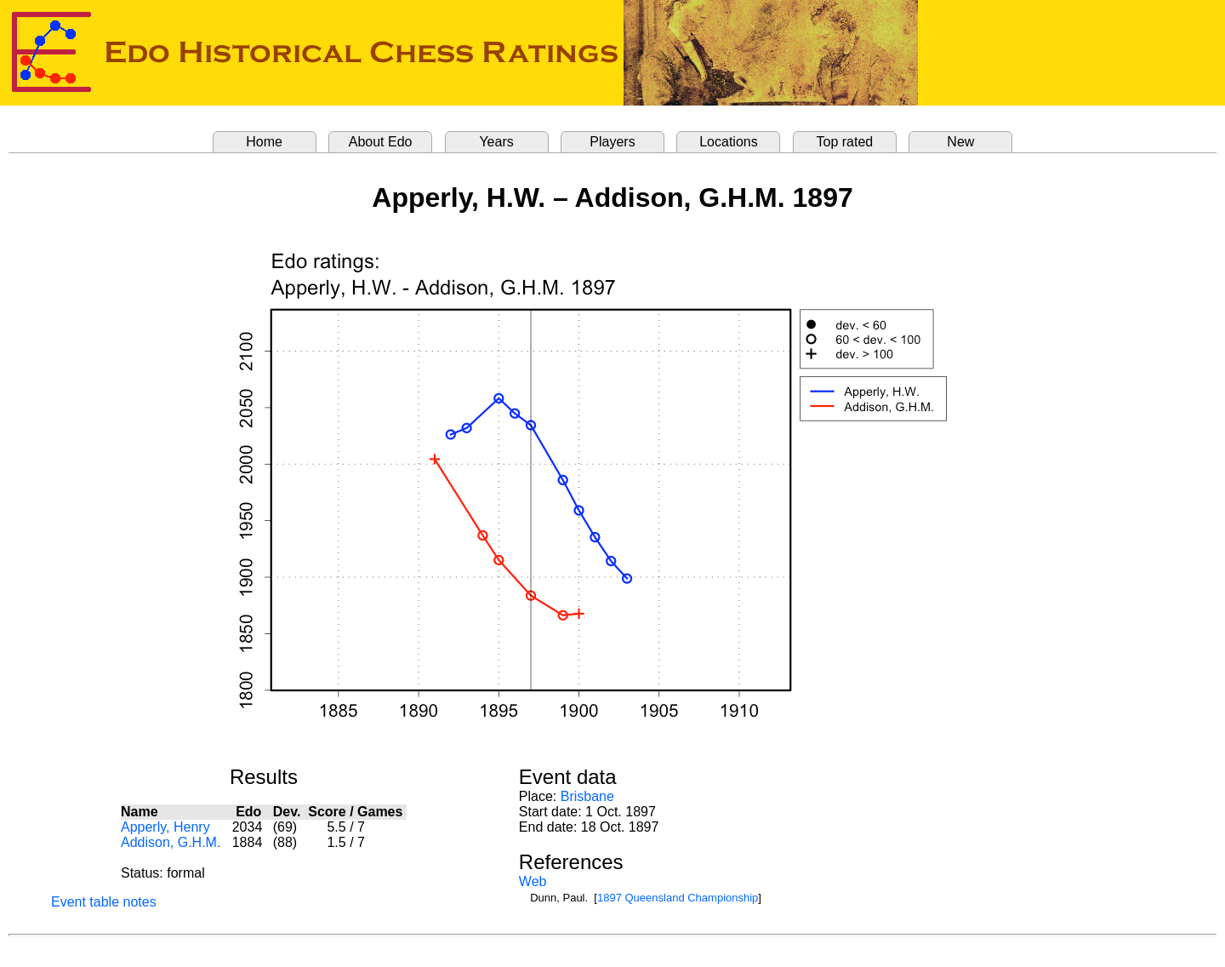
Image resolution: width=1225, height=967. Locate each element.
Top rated (845, 141)
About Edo (381, 141)
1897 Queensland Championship (677, 897)
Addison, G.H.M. (170, 842)
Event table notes (104, 902)
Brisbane (587, 796)
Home (264, 141)
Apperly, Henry (165, 827)
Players (612, 141)
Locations (728, 141)
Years (496, 141)
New (960, 141)
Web (533, 881)
